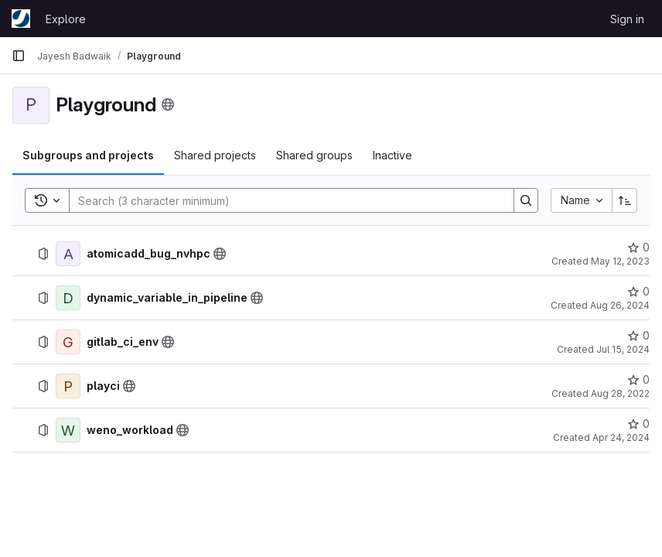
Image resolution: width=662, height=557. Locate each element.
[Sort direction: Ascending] (625, 200)
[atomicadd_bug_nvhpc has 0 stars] (638, 247)
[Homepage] (21, 18)
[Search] (284, 200)
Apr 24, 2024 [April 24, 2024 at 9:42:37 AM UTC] (621, 437)
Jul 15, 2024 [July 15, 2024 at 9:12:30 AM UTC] (623, 349)
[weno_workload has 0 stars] (638, 424)
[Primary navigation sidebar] (18, 55)
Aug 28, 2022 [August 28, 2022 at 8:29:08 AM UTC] (620, 393)
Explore (66, 19)
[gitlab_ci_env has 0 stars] (638, 336)
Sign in (627, 19)
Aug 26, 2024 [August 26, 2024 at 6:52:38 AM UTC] (620, 305)
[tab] (88, 155)
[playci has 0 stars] (638, 380)
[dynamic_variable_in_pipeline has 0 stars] (638, 291)
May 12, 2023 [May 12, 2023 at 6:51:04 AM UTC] (620, 261)
